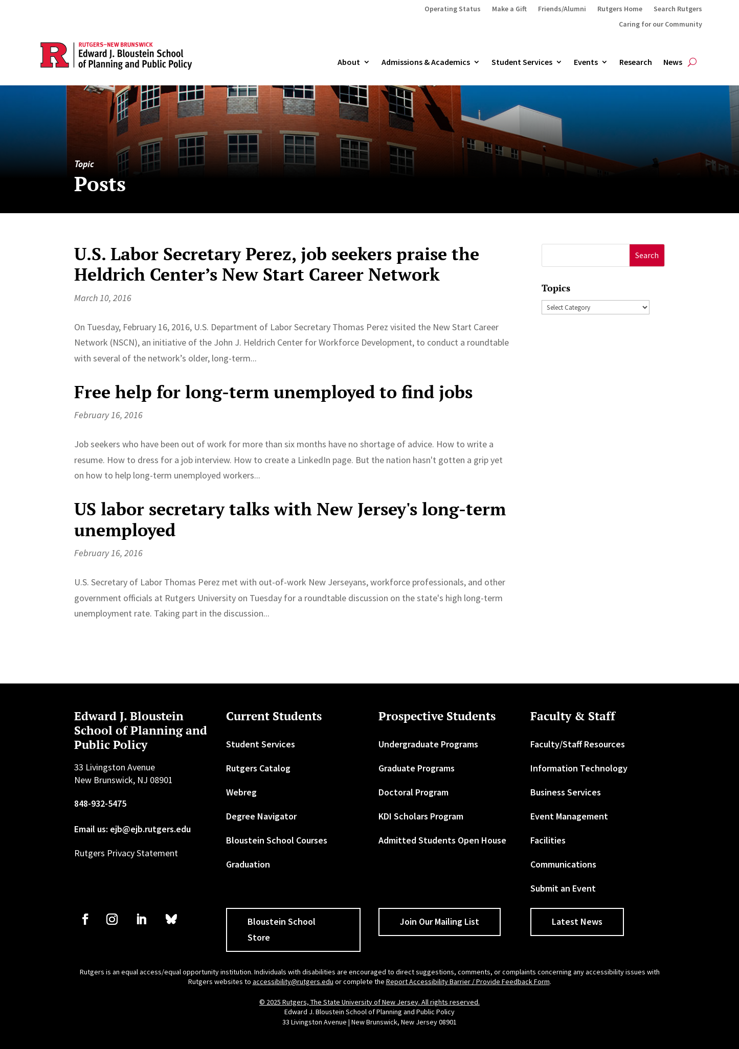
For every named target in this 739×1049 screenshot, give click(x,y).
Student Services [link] (521, 62)
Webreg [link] (241, 792)
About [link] (349, 62)
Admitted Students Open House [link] (442, 840)
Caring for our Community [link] (660, 24)
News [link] (672, 62)
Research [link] (635, 62)
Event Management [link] (569, 816)
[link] (85, 919)
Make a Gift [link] (509, 9)
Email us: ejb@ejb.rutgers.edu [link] (132, 829)
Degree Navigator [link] (261, 816)
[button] (647, 255)
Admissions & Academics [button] (426, 62)
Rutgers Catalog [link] (258, 768)
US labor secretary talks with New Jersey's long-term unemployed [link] (290, 519)
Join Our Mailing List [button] (439, 921)
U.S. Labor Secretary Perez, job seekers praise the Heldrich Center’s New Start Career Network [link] (276, 264)
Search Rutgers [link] (678, 9)
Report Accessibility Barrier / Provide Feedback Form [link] (468, 981)
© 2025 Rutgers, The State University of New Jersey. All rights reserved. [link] (369, 1002)
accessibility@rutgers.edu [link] (293, 981)
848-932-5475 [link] (100, 803)
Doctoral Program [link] (413, 792)
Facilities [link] (548, 840)
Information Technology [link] (579, 768)
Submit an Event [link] (563, 888)
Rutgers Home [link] (619, 9)
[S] (585, 255)
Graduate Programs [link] (416, 768)
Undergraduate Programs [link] (428, 744)
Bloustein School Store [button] (282, 929)
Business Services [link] (565, 792)
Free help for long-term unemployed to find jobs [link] (273, 391)
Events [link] (586, 62)
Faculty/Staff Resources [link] (577, 744)
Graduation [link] (248, 864)
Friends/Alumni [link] (562, 9)
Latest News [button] (577, 921)
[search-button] (692, 62)
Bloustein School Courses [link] (276, 840)
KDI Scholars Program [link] (420, 816)
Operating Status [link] (452, 9)
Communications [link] (563, 864)
